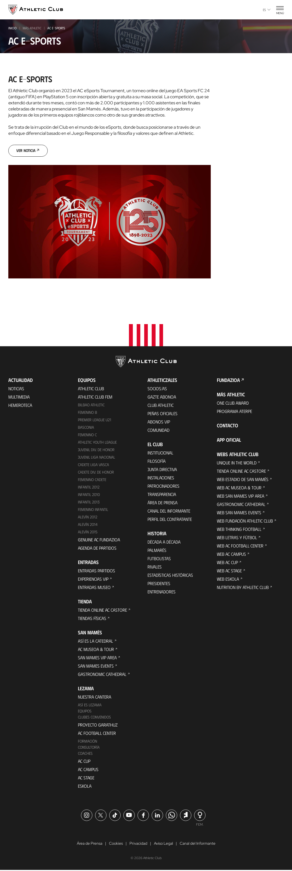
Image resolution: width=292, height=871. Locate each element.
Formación (87, 741)
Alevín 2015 (87, 532)
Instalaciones (161, 478)
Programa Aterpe (234, 412)
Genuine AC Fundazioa (99, 540)
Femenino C (87, 435)
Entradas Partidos (96, 571)
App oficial (229, 441)
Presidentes (159, 584)
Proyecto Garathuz (98, 725)
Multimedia (19, 397)
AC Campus (88, 769)
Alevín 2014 (88, 525)
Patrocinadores (163, 486)
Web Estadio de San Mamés (242, 480)
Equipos (85, 711)
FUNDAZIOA (228, 381)
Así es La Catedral (95, 641)
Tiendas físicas (92, 618)
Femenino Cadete (92, 480)
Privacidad (138, 844)
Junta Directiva (162, 470)
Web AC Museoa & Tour (239, 488)
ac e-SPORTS (56, 28)
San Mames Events (96, 666)
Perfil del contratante (170, 520)
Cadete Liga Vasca (93, 465)
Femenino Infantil (93, 510)
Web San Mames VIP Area (240, 496)
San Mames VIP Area (97, 658)
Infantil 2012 (89, 487)
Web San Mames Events (239, 513)
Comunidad (158, 430)
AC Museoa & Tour (96, 649)
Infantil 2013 (89, 502)
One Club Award (233, 403)
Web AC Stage (229, 571)
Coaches (85, 753)
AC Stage (86, 778)
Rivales (155, 567)
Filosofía (157, 461)
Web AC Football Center (240, 546)
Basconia (86, 428)
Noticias (16, 389)
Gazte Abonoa (162, 397)
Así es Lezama (89, 705)
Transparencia (162, 495)
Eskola (85, 786)
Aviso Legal (163, 844)
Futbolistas (159, 559)
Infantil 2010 (89, 495)
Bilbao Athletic (91, 405)
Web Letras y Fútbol (237, 538)
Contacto (227, 426)
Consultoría (89, 747)
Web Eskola (228, 579)
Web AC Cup (227, 563)
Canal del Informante (169, 511)
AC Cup (84, 761)
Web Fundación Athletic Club (245, 521)
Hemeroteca (20, 406)
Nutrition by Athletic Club (243, 588)
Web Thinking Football (239, 530)
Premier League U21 (94, 420)
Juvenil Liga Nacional (96, 458)
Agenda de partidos (97, 548)
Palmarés (157, 551)
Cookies (116, 844)
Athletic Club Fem (95, 397)
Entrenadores (162, 592)
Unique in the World (237, 463)
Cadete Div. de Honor (96, 473)
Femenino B (87, 413)
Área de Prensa (162, 503)
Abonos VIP (159, 422)
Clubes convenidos (94, 717)
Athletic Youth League (97, 443)
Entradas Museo (94, 587)
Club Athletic (161, 406)
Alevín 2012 (87, 517)
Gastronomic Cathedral (102, 674)
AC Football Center (97, 733)
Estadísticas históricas (170, 575)
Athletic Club (91, 389)
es (267, 10)
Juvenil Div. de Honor (96, 450)
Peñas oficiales (162, 414)
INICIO (12, 28)
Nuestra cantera (94, 697)
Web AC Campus (231, 554)
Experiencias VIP (93, 579)
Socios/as (157, 389)
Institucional (160, 453)
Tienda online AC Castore (102, 610)
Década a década (164, 542)
